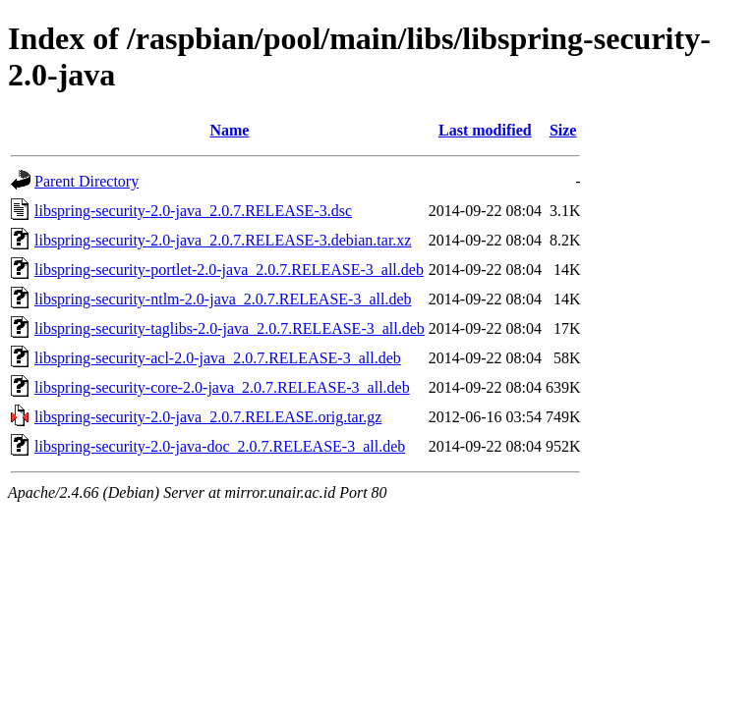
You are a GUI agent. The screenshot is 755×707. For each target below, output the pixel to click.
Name (229, 130)
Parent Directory (86, 181)
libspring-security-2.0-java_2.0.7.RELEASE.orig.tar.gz (207, 416)
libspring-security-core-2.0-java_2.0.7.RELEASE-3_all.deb (222, 387)
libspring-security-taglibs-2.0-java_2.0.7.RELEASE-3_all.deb (229, 328)
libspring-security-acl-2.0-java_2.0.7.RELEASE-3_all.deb (217, 358)
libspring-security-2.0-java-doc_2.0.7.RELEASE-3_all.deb (219, 446)
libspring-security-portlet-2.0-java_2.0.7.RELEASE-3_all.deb (229, 269)
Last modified (485, 130)
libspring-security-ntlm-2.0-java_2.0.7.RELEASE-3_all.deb (222, 299)
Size (563, 130)
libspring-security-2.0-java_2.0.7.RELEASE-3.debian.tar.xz (222, 240)
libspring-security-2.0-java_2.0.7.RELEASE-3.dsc (193, 210)
